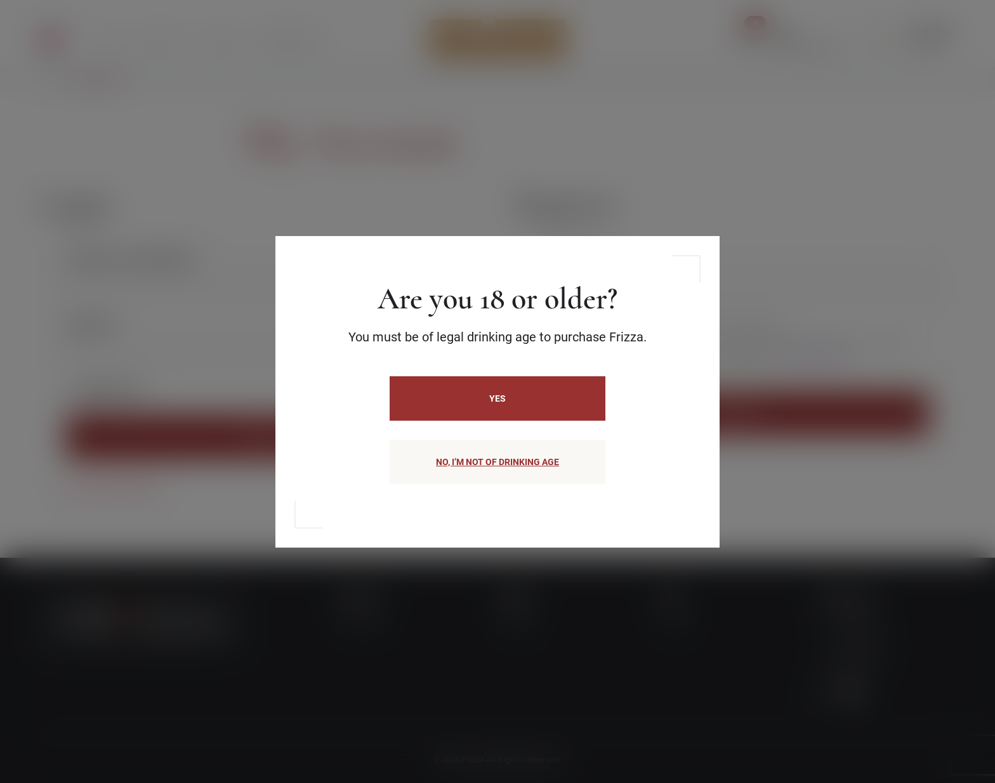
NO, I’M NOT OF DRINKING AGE (497, 462)
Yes (497, 398)
